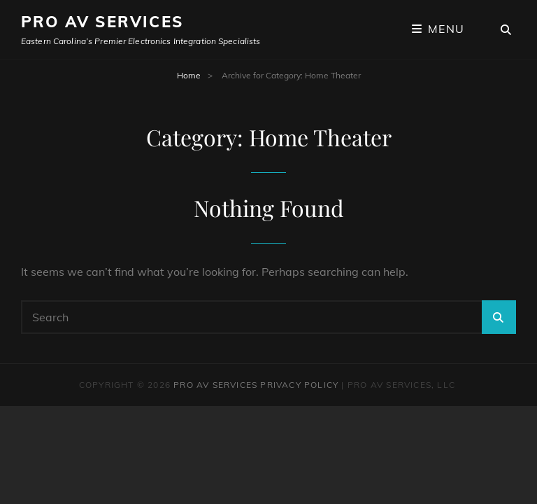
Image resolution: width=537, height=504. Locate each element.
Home (189, 75)
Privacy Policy (299, 384)
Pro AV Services (102, 21)
